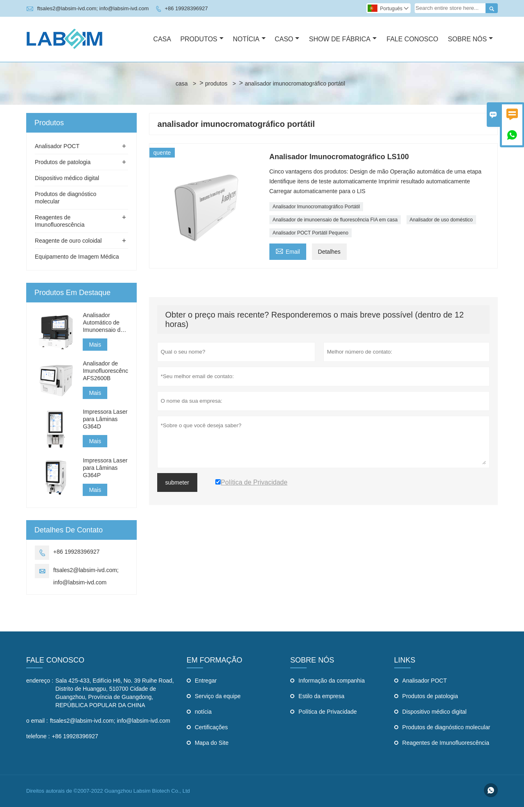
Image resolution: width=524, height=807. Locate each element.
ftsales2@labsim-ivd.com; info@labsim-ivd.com (93, 8)
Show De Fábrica (343, 39)
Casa (162, 39)
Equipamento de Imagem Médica (77, 256)
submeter (177, 482)
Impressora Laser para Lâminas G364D (105, 419)
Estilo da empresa (321, 696)
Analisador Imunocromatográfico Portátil (316, 207)
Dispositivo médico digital (67, 178)
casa (182, 83)
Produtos (201, 39)
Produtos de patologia (62, 162)
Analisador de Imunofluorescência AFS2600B (105, 370)
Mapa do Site (212, 742)
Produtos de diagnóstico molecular (446, 727)
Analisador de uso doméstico (441, 220)
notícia (203, 711)
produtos (216, 83)
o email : (37, 720)
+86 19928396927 (186, 8)
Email (288, 250)
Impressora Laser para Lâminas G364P (105, 467)
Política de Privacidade (327, 711)
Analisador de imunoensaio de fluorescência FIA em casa (335, 220)
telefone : (38, 736)
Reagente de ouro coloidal (68, 240)
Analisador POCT (57, 146)
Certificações (211, 727)
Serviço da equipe (218, 696)
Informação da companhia (331, 680)
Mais (95, 344)
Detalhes (329, 251)
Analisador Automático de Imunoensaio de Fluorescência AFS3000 (103, 323)
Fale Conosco (412, 39)
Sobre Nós (470, 39)
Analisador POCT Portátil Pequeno (310, 233)
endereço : (39, 680)
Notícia (249, 39)
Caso (287, 39)
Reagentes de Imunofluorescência (445, 742)
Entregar (206, 680)
